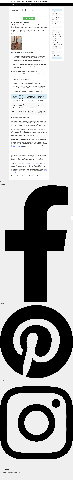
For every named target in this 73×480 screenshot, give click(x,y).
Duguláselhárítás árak (27, 4)
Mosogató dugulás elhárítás (21, 97)
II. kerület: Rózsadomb (56, 13)
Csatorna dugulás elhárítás (14, 113)
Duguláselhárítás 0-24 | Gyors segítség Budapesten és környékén (29, 1)
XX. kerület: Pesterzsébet (56, 51)
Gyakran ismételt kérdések (37, 4)
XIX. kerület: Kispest (56, 49)
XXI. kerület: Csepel (55, 53)
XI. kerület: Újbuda (55, 32)
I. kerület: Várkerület (56, 11)
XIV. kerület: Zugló (55, 38)
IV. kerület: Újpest (55, 17)
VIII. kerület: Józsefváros (56, 26)
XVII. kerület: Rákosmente (57, 44)
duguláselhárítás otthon (32, 104)
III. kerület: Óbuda (55, 15)
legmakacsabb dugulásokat (16, 146)
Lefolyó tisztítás (30, 100)
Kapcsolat (44, 4)
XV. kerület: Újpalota (56, 40)
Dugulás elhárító (22, 111)
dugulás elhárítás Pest (32, 158)
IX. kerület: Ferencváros (56, 28)
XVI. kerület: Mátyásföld (56, 42)
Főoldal (13, 4)
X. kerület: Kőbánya (55, 30)
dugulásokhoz (29, 131)
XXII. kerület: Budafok (56, 55)
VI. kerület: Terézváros (56, 21)
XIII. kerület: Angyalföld (56, 36)
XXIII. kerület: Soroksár (56, 57)
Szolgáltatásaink (19, 4)
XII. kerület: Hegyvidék (56, 34)
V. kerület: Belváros (55, 19)
